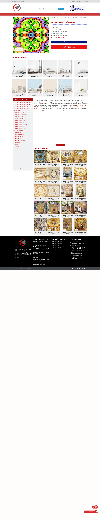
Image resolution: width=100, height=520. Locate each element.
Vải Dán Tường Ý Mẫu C (20, 112)
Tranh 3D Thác (18, 162)
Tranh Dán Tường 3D (61, 14)
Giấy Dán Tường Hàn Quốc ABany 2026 (22, 102)
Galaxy (16, 158)
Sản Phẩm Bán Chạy (19, 132)
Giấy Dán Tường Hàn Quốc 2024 (21, 108)
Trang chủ (53, 17)
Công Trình (81, 14)
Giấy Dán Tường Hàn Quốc (38, 14)
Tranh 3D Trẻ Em (18, 166)
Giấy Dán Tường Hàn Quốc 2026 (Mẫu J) (22, 104)
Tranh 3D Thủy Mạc (19, 164)
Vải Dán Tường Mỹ (19, 116)
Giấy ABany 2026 (26, 14)
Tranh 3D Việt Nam (19, 168)
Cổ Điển (79, 17)
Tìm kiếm (61, 8)
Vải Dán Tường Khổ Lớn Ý (20, 114)
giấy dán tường (80, 106)
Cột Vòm (17, 154)
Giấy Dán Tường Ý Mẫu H (20, 120)
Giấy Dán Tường (51, 14)
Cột (16, 152)
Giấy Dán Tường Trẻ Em (20, 126)
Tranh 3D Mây (18, 138)
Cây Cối (16, 148)
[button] (47, 19)
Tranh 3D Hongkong (19, 136)
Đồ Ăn (16, 156)
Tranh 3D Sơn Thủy (19, 160)
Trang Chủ (18, 14)
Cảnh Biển (17, 146)
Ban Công (17, 142)
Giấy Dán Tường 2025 (18, 118)
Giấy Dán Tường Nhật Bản (21, 128)
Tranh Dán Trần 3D (19, 134)
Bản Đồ (17, 144)
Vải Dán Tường (73, 14)
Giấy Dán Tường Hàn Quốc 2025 (21, 106)
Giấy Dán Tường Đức (19, 122)
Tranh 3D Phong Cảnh (72, 17)
